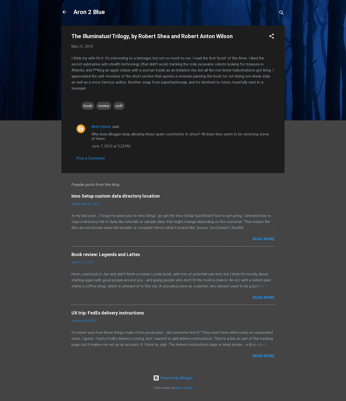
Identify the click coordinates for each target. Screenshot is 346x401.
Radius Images (184, 387)
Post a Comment (90, 158)
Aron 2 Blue (89, 12)
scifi (119, 106)
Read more (264, 239)
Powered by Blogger (173, 378)
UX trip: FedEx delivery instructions (107, 312)
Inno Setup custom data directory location (115, 196)
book (88, 106)
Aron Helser (101, 126)
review (104, 106)
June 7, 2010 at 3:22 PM (111, 146)
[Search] (282, 13)
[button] (272, 37)
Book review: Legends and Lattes (105, 254)
